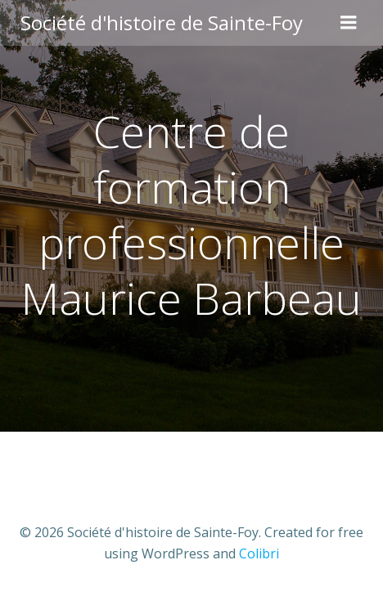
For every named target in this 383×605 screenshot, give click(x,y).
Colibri (259, 553)
